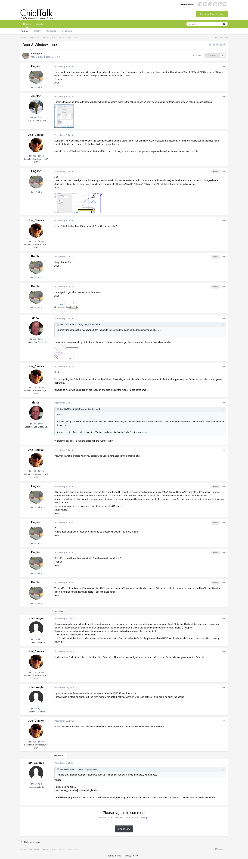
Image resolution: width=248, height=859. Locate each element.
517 (34, 784)
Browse (27, 25)
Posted (63, 66)
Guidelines (51, 31)
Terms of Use (114, 855)
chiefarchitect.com (187, 4)
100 (41, 156)
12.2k (32, 156)
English (38, 53)
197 (34, 87)
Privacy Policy (131, 855)
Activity (39, 24)
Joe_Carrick (36, 134)
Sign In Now (124, 829)
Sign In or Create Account (211, 14)
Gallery (37, 31)
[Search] (203, 24)
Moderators (67, 31)
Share (197, 55)
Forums (24, 31)
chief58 (36, 96)
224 (34, 639)
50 (40, 339)
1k (33, 117)
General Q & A (53, 57)
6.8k (33, 339)
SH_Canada (36, 762)
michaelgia (36, 618)
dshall (36, 318)
